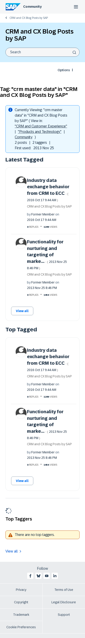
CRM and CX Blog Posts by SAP (29, 18)
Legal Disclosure (63, 602)
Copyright (21, 602)
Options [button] (64, 70)
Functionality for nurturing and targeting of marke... (47, 254)
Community (32, 6)
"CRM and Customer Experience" (41, 126)
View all (22, 311)
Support (64, 614)
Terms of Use (63, 590)
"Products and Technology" (39, 132)
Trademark (21, 614)
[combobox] (42, 52)
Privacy (21, 590)
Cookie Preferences (21, 627)
